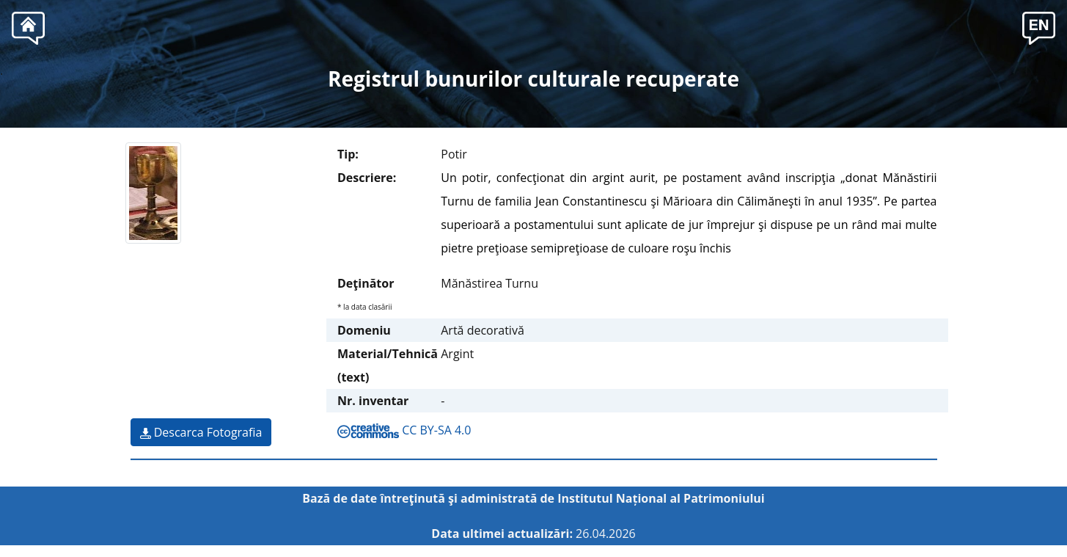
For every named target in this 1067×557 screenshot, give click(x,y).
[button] (1038, 26)
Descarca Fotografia (201, 432)
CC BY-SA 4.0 (404, 430)
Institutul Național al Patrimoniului (661, 498)
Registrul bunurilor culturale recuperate (533, 78)
